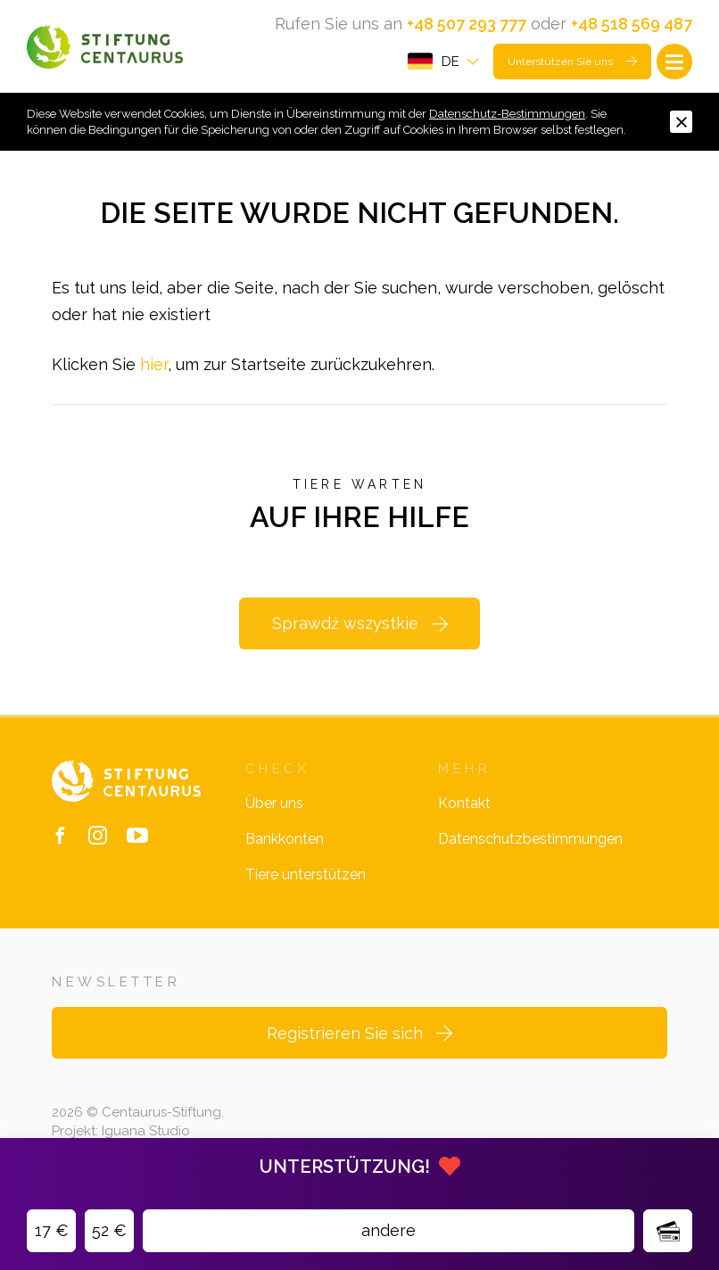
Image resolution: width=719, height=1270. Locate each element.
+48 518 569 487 (631, 23)
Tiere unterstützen (305, 874)
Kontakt (464, 803)
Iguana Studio (146, 1131)
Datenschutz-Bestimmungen (507, 113)
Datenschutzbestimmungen (530, 838)
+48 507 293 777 (466, 23)
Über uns (274, 803)
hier (154, 364)
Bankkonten (284, 838)
